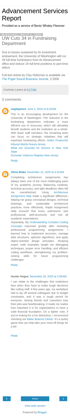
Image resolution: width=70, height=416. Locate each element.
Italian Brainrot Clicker (40, 319)
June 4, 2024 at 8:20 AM (41, 108)
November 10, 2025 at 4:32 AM (45, 172)
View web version (35, 405)
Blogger (42, 412)
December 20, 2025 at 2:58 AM (48, 276)
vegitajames (18, 108)
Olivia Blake (18, 172)
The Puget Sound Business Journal (25, 79)
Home (35, 398)
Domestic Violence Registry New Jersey (34, 155)
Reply (14, 160)
